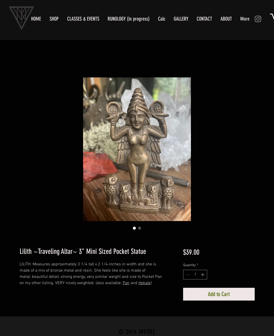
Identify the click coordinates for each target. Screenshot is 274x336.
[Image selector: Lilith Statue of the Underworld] (134, 228)
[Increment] (203, 274)
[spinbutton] (195, 274)
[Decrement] (187, 274)
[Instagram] (258, 19)
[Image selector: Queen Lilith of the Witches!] (139, 228)
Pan (126, 283)
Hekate (144, 283)
